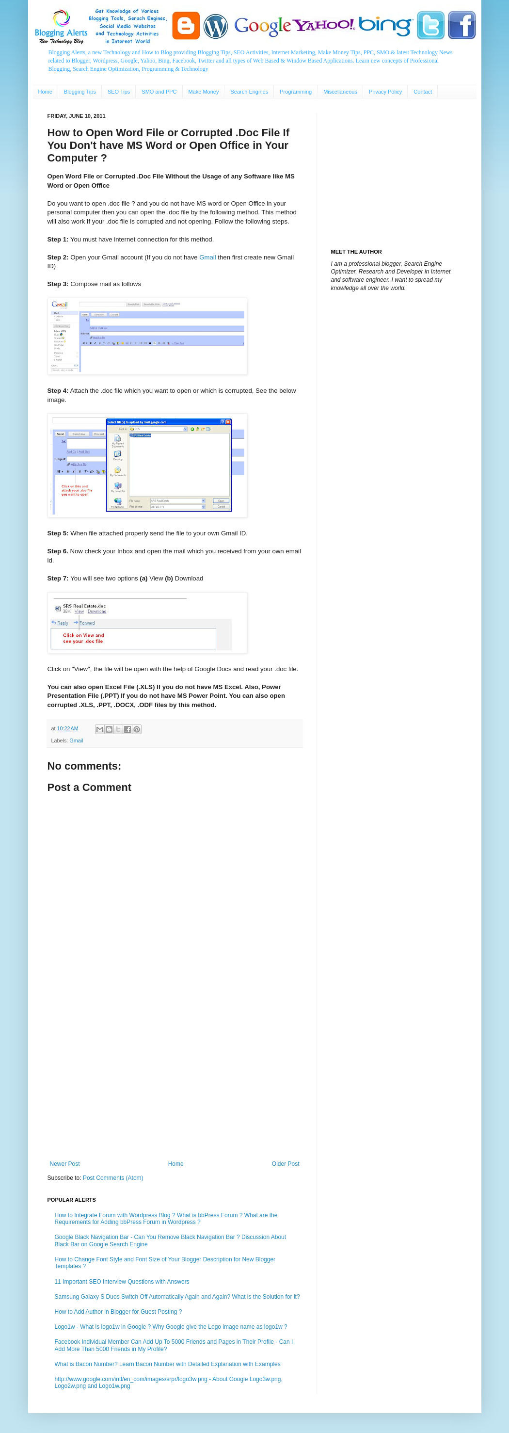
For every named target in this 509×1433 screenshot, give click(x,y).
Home (45, 92)
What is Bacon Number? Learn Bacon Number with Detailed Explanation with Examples (168, 1364)
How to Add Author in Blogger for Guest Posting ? (118, 1311)
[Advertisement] (175, 1080)
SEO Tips (119, 92)
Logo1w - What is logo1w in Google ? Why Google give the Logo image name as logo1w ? (171, 1326)
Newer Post (65, 1163)
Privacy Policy (385, 92)
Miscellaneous (340, 92)
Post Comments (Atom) (113, 1178)
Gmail (207, 257)
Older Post (286, 1163)
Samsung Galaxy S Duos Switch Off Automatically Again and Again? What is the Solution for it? (177, 1296)
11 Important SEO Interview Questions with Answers (122, 1281)
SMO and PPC (159, 92)
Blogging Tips (80, 92)
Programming (296, 92)
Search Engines (249, 92)
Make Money (204, 92)
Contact (423, 92)
